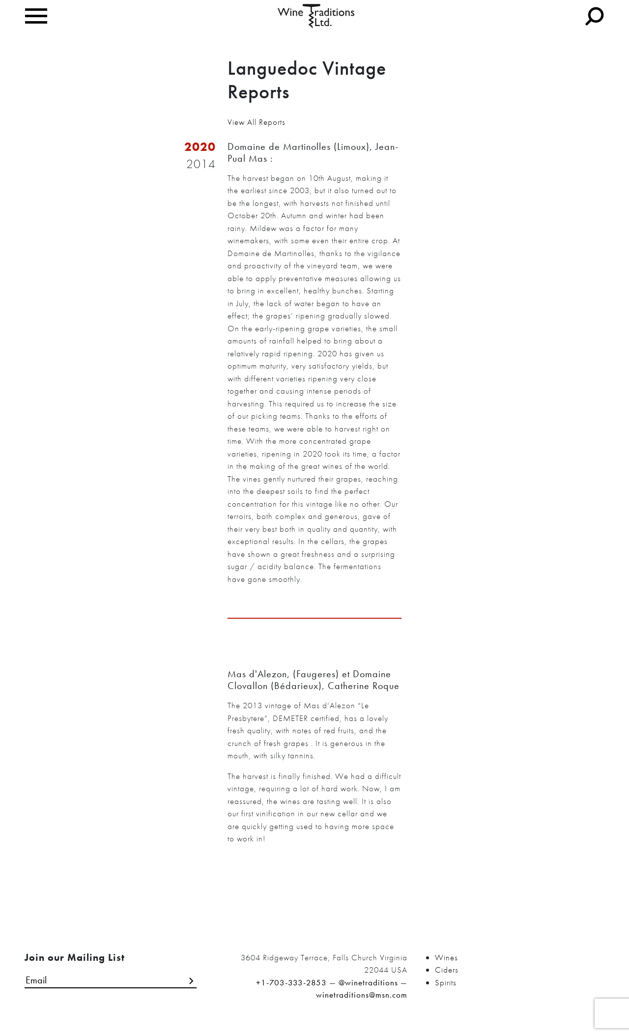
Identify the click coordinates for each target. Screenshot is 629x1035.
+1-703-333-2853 (291, 982)
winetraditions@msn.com (361, 994)
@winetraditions (368, 982)
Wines (446, 957)
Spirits (446, 982)
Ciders (446, 969)
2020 (200, 147)
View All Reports (257, 121)
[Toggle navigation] (36, 16)
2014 (201, 164)
